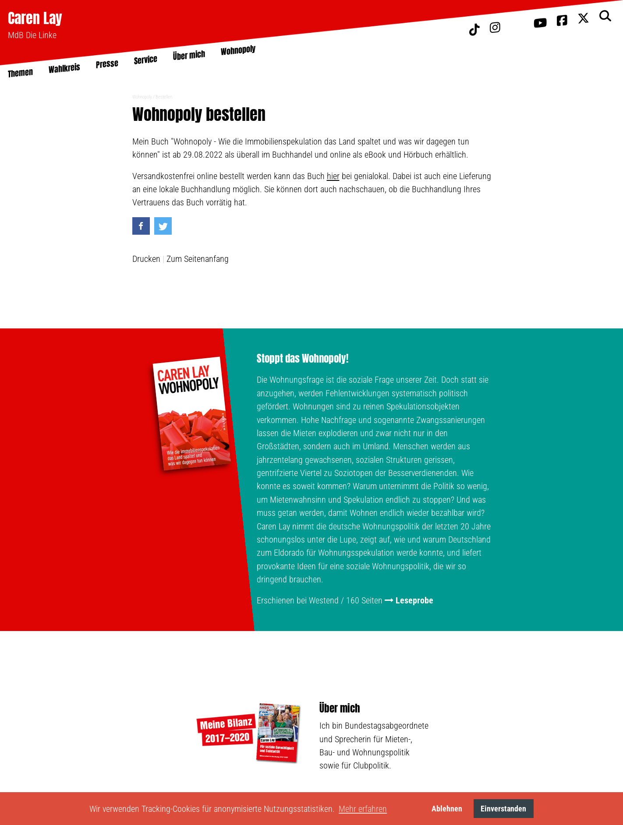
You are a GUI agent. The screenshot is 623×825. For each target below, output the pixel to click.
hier (333, 176)
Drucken (146, 259)
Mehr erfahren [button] (363, 809)
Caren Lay (35, 18)
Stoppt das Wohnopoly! (302, 358)
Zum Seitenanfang (197, 259)
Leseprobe (414, 600)
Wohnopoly (142, 97)
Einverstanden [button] (503, 808)
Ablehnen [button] (447, 808)
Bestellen (164, 97)
